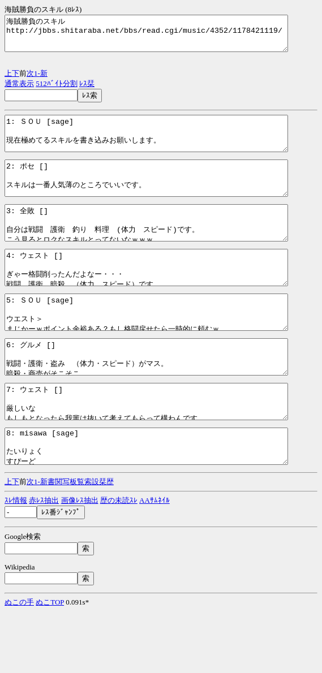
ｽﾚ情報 (16, 561)
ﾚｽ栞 (87, 90)
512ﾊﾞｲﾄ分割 (57, 90)
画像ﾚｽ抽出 (79, 561)
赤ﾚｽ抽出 (44, 561)
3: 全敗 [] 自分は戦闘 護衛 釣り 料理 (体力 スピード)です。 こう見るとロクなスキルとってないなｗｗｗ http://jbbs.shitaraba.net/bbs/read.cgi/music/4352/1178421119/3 (163, 247)
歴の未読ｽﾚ (119, 561)
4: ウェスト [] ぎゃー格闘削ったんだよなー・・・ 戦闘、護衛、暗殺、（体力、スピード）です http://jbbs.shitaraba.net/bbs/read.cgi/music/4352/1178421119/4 (163, 298)
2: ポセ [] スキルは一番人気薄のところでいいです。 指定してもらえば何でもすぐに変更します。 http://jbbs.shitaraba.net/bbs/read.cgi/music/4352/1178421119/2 (163, 195)
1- (37, 80)
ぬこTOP (50, 663)
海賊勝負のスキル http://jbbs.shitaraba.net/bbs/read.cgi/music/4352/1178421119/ (163, 37)
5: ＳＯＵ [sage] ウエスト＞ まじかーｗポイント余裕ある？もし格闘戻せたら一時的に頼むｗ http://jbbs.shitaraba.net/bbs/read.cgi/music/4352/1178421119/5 (163, 349)
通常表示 (19, 90)
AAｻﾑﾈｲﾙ (154, 561)
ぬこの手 (19, 663)
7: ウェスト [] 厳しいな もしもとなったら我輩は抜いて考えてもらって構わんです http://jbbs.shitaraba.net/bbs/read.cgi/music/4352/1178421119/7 (163, 452)
